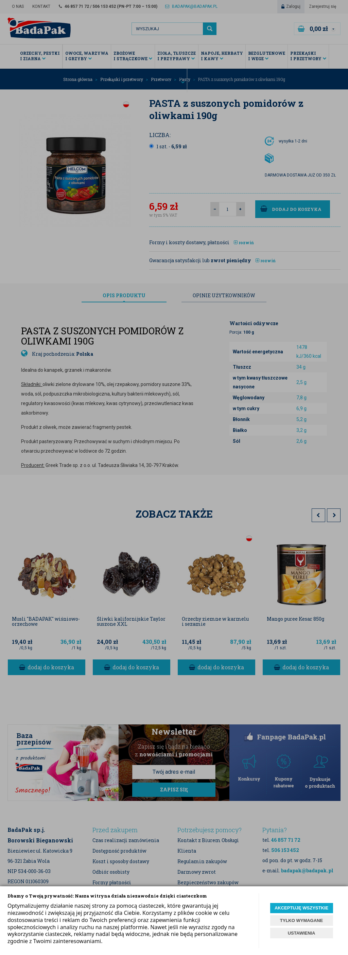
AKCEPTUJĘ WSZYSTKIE (301, 907)
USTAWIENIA (301, 933)
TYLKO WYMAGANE (301, 920)
